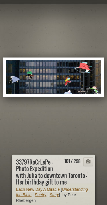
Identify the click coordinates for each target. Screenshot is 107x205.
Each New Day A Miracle (38, 189)
